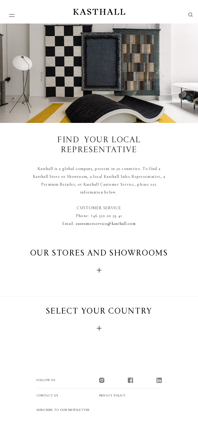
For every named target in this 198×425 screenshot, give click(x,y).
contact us (47, 395)
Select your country (99, 319)
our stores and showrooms (99, 261)
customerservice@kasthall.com (106, 224)
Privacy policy (112, 395)
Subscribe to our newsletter (63, 410)
